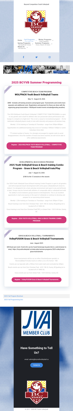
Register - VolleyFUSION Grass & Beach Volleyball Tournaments (36, 279)
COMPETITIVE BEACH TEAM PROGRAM (36, 92)
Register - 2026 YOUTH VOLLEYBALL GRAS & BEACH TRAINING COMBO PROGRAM (36, 219)
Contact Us (36, 365)
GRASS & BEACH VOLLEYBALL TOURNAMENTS (36, 236)
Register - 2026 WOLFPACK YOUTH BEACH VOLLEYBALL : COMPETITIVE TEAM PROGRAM (36, 146)
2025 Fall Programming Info (13, 300)
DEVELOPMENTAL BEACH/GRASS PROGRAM (36, 162)
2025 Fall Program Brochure (13, 296)
